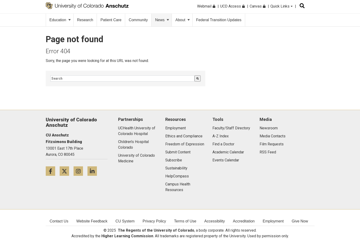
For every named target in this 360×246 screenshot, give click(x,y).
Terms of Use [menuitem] (185, 221)
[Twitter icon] (67, 171)
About (182, 20)
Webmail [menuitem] (206, 6)
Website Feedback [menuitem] (92, 221)
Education (60, 20)
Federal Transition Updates (218, 20)
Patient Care (110, 20)
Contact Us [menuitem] (59, 221)
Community (138, 20)
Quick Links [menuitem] (281, 6)
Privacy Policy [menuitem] (154, 221)
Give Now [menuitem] (300, 221)
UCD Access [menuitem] (232, 6)
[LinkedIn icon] (93, 171)
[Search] (197, 78)
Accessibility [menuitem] (214, 221)
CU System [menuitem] (125, 221)
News (162, 20)
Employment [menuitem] (273, 221)
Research (85, 20)
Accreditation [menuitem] (244, 221)
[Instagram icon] (80, 171)
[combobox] (122, 78)
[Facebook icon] (53, 171)
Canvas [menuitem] (257, 6)
